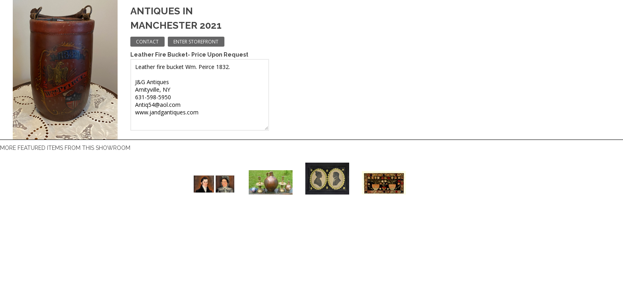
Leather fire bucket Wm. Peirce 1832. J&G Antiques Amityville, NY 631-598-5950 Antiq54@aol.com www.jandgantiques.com (199, 95)
